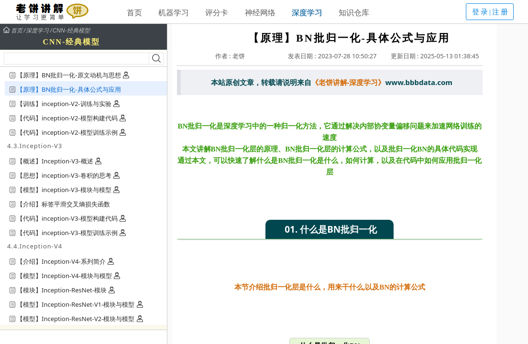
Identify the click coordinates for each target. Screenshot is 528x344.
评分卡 (216, 12)
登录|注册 (490, 12)
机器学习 (173, 12)
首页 (134, 12)
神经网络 (260, 12)
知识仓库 (354, 12)
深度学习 (307, 12)
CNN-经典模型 (71, 30)
